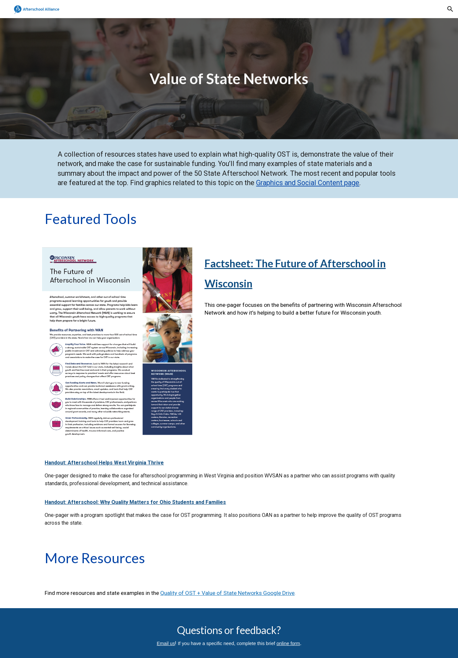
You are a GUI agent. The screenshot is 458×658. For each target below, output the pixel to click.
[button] (450, 9)
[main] (229, 79)
